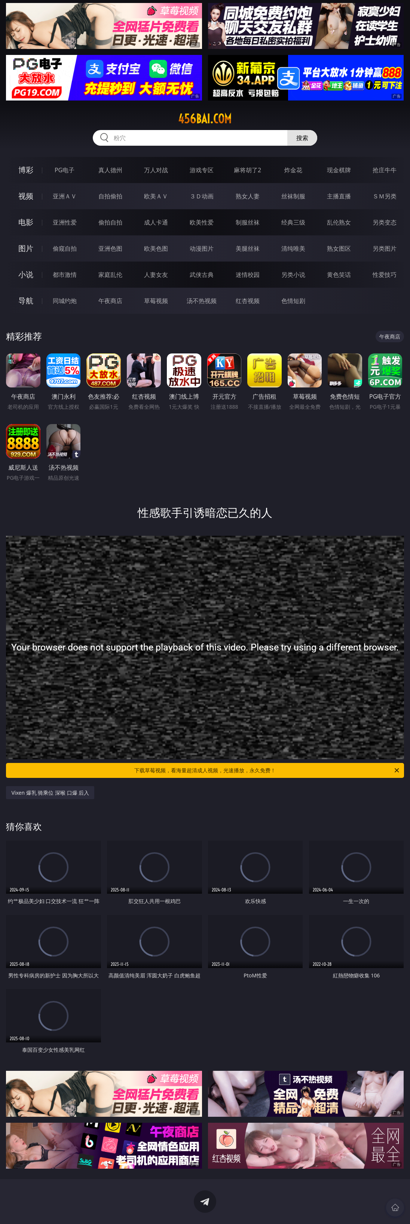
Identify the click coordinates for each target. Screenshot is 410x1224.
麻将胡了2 (247, 170)
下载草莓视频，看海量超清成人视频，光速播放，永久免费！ (267, 770)
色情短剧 (293, 301)
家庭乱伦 (110, 275)
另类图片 (385, 248)
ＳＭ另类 (385, 196)
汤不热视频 (202, 301)
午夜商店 (110, 301)
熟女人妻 (248, 196)
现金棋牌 (339, 170)
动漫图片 (202, 248)
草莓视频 (156, 301)
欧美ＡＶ (156, 196)
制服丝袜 (248, 222)
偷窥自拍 (65, 248)
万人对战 (156, 170)
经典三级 (293, 222)
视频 (25, 196)
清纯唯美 (293, 248)
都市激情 (65, 275)
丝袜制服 (293, 196)
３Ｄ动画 (202, 196)
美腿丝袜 (248, 248)
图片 (25, 248)
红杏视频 (248, 301)
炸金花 (293, 170)
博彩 (25, 170)
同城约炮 (65, 301)
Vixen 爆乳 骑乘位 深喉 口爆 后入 (50, 792)
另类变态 (385, 222)
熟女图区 (339, 248)
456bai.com (205, 118)
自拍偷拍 (110, 196)
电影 (25, 222)
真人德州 (110, 170)
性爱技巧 (385, 275)
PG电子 (64, 170)
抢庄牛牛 (385, 170)
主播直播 (339, 196)
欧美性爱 (202, 222)
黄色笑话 (339, 275)
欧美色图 (156, 248)
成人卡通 (156, 222)
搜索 (302, 138)
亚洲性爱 (65, 222)
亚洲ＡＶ (65, 196)
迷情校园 (248, 275)
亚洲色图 (110, 248)
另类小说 (293, 275)
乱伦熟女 (339, 222)
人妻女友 (156, 275)
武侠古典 (202, 275)
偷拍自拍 (110, 222)
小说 (25, 274)
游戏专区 (202, 170)
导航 (25, 301)
